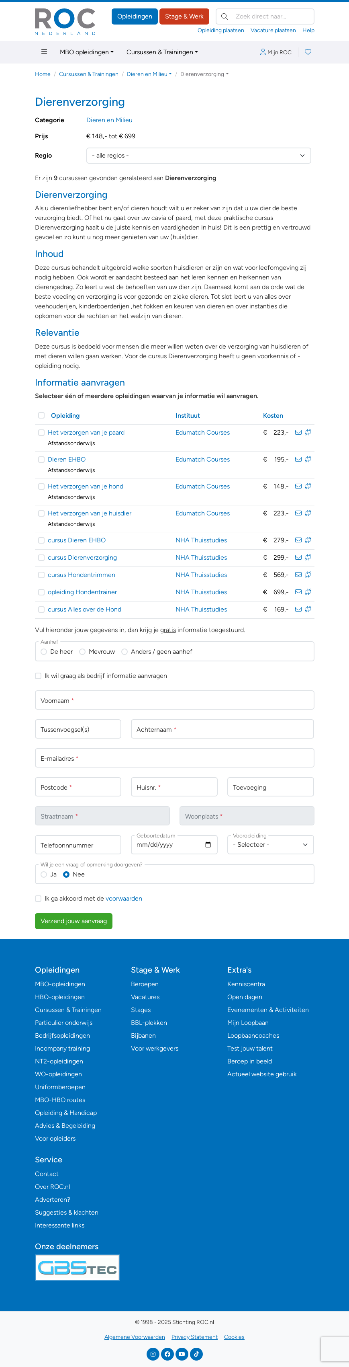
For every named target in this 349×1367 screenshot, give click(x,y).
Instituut (188, 415)
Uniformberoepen (60, 1087)
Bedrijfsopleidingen (62, 1035)
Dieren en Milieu (109, 120)
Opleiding (65, 415)
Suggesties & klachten (66, 1212)
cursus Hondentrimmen (81, 575)
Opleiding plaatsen (221, 30)
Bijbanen (143, 1035)
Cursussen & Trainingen (160, 52)
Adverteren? (52, 1199)
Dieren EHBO (67, 459)
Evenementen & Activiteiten (268, 1010)
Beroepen (145, 984)
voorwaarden (124, 898)
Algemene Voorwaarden (134, 1337)
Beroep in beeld (249, 1061)
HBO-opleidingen (60, 997)
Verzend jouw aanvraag (74, 921)
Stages (141, 1010)
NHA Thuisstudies (201, 540)
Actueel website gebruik (262, 1074)
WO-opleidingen (58, 1074)
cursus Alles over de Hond (84, 609)
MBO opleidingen (84, 52)
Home (43, 74)
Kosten (273, 415)
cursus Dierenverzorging (82, 557)
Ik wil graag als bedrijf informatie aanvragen (106, 675)
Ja (53, 874)
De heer (61, 651)
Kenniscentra (246, 984)
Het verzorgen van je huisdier (89, 513)
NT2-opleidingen (59, 1061)
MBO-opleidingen (60, 984)
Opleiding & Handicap (66, 1113)
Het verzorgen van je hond (85, 486)
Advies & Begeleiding (65, 1125)
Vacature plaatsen (273, 30)
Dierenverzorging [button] (202, 74)
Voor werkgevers (154, 1048)
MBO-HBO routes (60, 1100)
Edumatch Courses (203, 432)
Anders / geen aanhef (161, 651)
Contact (47, 1174)
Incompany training (62, 1048)
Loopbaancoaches (253, 1035)
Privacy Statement (194, 1337)
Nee (79, 874)
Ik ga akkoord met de (93, 898)
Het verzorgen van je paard (86, 432)
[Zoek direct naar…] (265, 16)
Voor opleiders (55, 1138)
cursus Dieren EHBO (77, 540)
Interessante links (59, 1225)
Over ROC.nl (52, 1186)
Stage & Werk (184, 16)
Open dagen (244, 997)
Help (308, 30)
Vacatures (145, 997)
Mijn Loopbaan (248, 1022)
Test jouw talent (250, 1048)
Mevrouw (102, 651)
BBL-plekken (149, 1022)
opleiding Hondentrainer (82, 592)
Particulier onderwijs (63, 1022)
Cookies (234, 1337)
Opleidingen (134, 16)
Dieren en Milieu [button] (147, 74)
